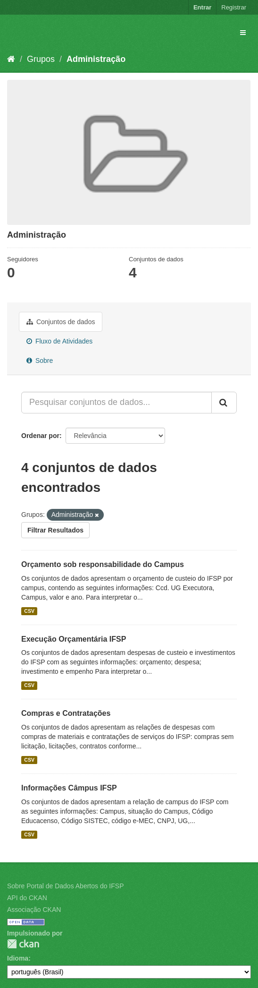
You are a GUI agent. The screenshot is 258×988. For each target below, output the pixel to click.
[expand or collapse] (243, 32)
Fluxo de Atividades (59, 341)
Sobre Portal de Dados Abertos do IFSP (65, 886)
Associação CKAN (34, 909)
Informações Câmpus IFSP (69, 788)
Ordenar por (40, 435)
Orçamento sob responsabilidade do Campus (102, 564)
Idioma (17, 958)
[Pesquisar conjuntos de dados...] (116, 402)
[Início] (11, 59)
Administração (96, 59)
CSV (29, 611)
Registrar (233, 7)
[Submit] (224, 402)
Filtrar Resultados (55, 530)
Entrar (202, 7)
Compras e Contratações (65, 713)
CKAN (23, 944)
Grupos (41, 59)
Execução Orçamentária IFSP (73, 639)
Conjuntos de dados (60, 322)
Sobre (39, 360)
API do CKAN (27, 898)
